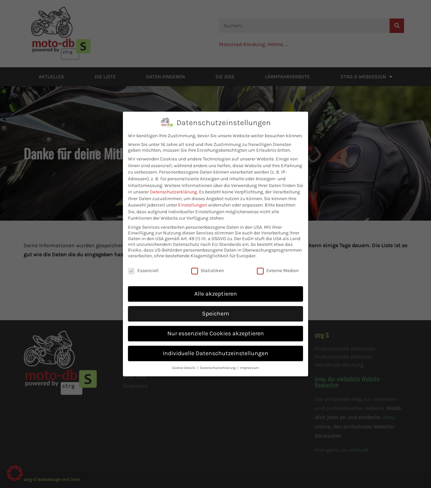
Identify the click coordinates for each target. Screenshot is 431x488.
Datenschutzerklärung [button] (218, 348)
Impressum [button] (249, 348)
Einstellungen (192, 185)
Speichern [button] (215, 293)
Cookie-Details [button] (184, 348)
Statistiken (207, 251)
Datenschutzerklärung (173, 172)
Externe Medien (278, 251)
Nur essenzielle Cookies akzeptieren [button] (215, 313)
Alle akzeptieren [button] (215, 273)
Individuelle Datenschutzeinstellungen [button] (215, 333)
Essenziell (143, 251)
